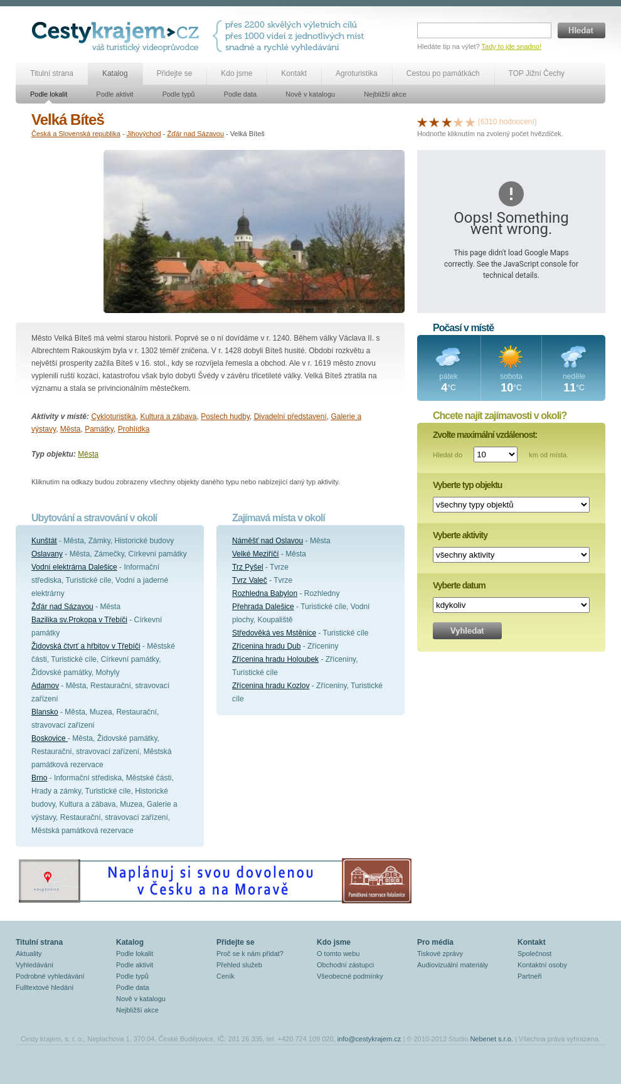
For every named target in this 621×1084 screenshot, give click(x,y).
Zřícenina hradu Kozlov (270, 685)
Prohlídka (134, 429)
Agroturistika (357, 73)
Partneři (530, 976)
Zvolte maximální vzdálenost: (485, 435)
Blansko (44, 712)
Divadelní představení (290, 416)
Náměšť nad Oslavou (267, 540)
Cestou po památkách (443, 73)
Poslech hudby (225, 416)
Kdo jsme (236, 73)
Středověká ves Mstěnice (274, 633)
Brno (39, 777)
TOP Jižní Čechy (537, 73)
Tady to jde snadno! (511, 46)
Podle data (240, 94)
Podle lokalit (48, 94)
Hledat (581, 30)
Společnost (534, 953)
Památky (99, 429)
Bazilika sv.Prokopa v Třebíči (79, 619)
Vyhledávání (34, 965)
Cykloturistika (113, 416)
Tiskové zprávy (440, 953)
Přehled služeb (239, 965)
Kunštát (44, 540)
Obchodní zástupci (345, 965)
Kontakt (294, 73)
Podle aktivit (114, 94)
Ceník (225, 976)
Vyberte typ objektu (467, 485)
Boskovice (49, 738)
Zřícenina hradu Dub (266, 646)
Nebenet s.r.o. (491, 1039)
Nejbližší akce (385, 94)
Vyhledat (467, 630)
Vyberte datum (459, 585)
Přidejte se (175, 73)
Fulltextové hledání (44, 987)
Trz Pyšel (247, 567)
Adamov (45, 685)
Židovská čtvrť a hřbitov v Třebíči (86, 646)
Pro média (435, 942)
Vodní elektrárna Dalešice (74, 567)
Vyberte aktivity (460, 535)
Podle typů (178, 94)
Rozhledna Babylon (264, 593)
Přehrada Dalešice (263, 606)
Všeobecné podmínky (350, 976)
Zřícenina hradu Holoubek (275, 659)
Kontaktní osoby (542, 965)
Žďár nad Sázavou (195, 133)
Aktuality (29, 953)
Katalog (115, 73)
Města (70, 429)
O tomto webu (338, 953)
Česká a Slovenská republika (75, 133)
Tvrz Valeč (249, 580)
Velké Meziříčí (255, 554)
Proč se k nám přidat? (250, 953)
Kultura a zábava (168, 416)
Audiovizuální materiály (452, 965)
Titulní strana (51, 73)
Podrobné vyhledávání (50, 976)
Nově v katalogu (310, 94)
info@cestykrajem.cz (369, 1039)
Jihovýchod (144, 133)
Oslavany (47, 554)
